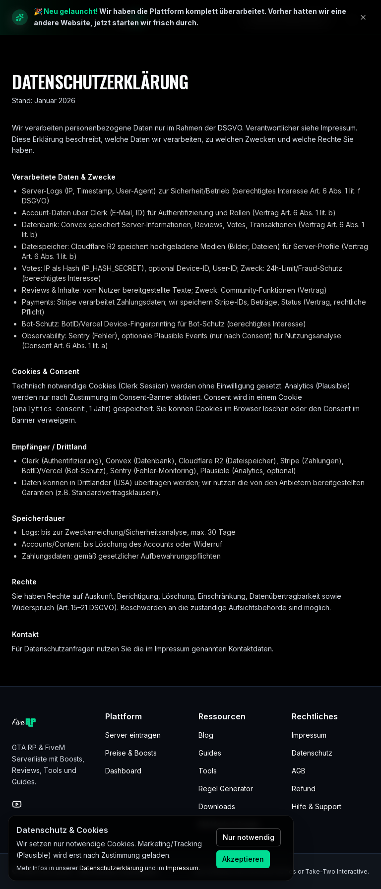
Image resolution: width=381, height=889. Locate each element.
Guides (209, 753)
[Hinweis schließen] (363, 17)
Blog (205, 735)
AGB (299, 770)
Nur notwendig (248, 837)
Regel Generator (225, 788)
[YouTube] (17, 804)
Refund (304, 788)
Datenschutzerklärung (111, 868)
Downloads (216, 806)
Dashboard (123, 770)
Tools (207, 770)
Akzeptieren (243, 859)
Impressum (309, 735)
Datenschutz (312, 753)
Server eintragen (133, 735)
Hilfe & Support (316, 806)
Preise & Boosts (131, 753)
